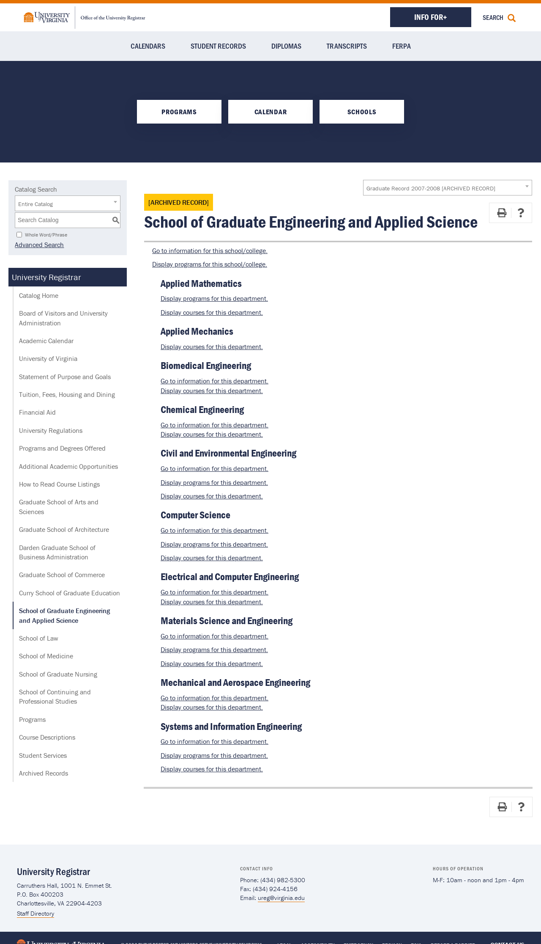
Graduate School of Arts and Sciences (58, 506)
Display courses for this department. (212, 312)
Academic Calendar (46, 340)
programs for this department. (214, 298)
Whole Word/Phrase (46, 234)
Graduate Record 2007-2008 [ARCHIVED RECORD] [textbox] (430, 188)
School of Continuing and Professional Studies (55, 696)
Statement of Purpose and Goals (65, 376)
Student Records (218, 46)
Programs (179, 111)
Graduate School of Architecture (64, 529)
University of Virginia (48, 358)
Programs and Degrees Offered (62, 448)
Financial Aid (37, 412)
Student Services (43, 755)
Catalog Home (38, 295)
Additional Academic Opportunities (68, 466)
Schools (362, 111)
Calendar (270, 111)
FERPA (401, 46)
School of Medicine (46, 656)
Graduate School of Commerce (62, 574)
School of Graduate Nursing (58, 674)
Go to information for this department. (214, 381)
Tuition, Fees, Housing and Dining (67, 394)
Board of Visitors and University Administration (63, 318)
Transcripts (347, 46)
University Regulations (50, 430)
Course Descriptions (47, 737)
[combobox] (447, 187)
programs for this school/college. (209, 264)
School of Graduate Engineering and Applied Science (64, 615)
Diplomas (286, 46)
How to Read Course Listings (59, 484)
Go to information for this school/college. (210, 250)
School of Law (38, 638)
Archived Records (43, 773)
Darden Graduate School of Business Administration (57, 552)
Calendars (148, 46)
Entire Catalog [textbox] (35, 204)
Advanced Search (39, 244)
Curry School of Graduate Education (69, 593)
